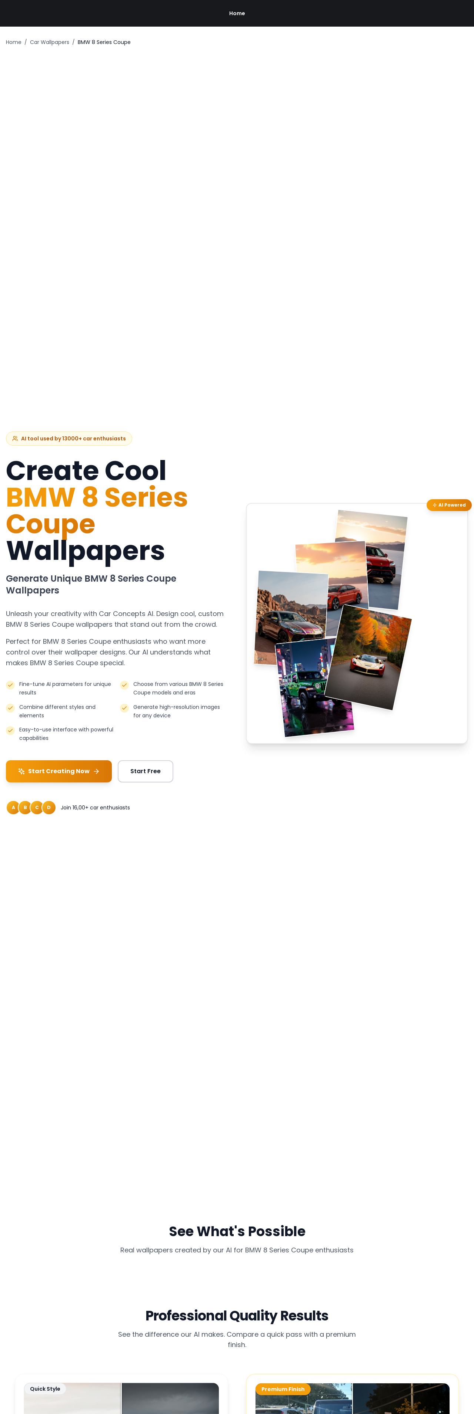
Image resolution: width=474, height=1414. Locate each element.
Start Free (145, 771)
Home (237, 13)
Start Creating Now (59, 771)
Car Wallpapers (49, 42)
